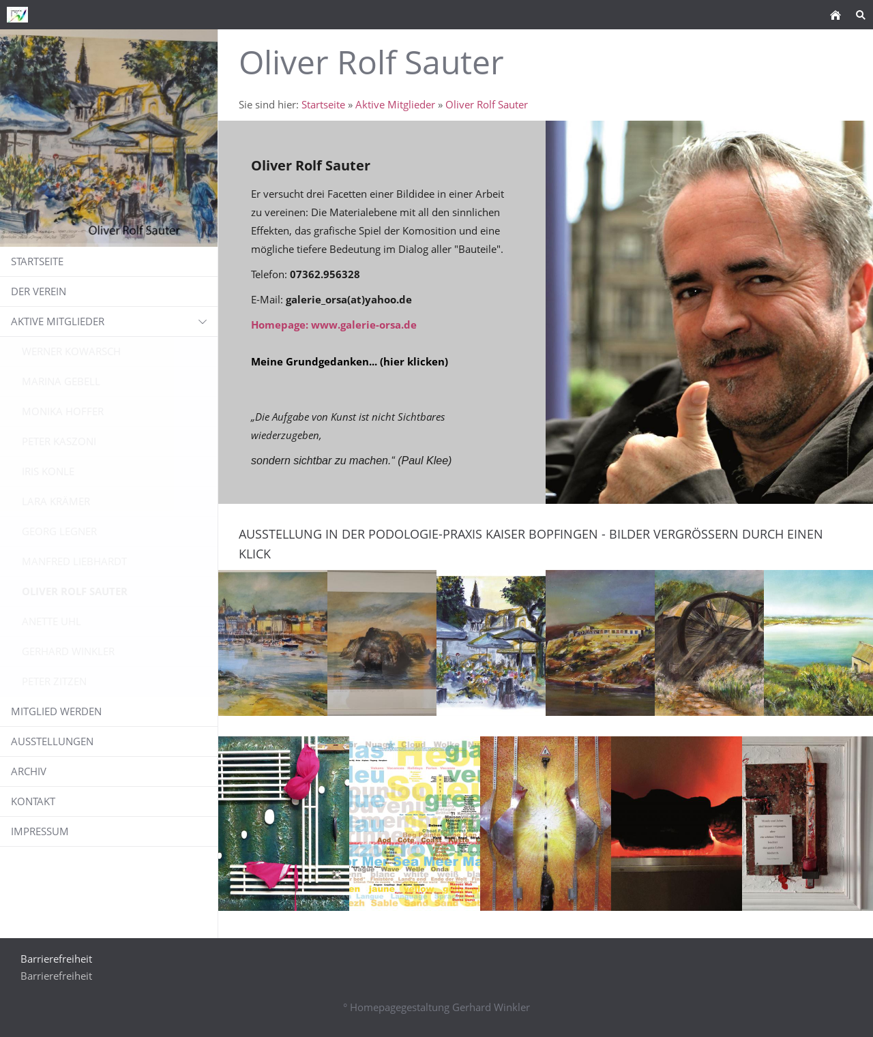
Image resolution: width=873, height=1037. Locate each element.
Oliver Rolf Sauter (486, 104)
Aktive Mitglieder (395, 104)
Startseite (323, 104)
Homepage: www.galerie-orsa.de (334, 324)
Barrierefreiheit (56, 975)
